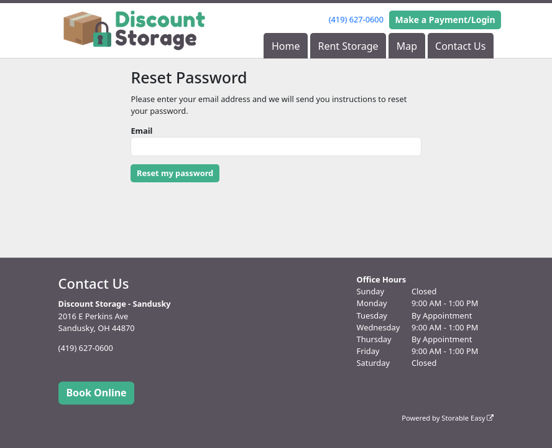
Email (141, 130)
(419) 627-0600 (356, 19)
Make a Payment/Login (445, 20)
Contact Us (460, 46)
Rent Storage (348, 46)
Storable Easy (467, 417)
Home (286, 46)
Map (407, 46)
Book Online (96, 392)
